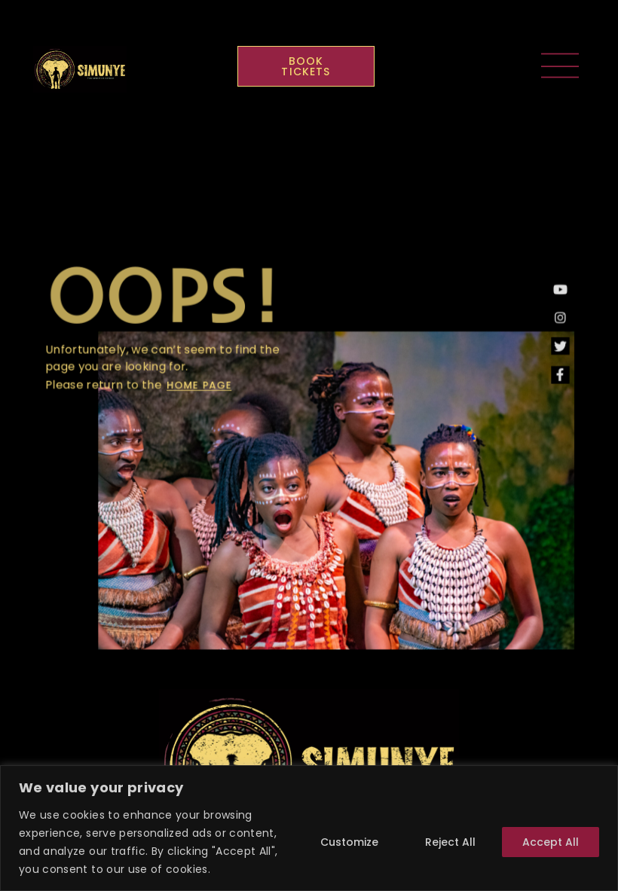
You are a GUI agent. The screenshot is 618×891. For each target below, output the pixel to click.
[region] (309, 828)
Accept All (550, 842)
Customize (349, 842)
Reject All (450, 842)
